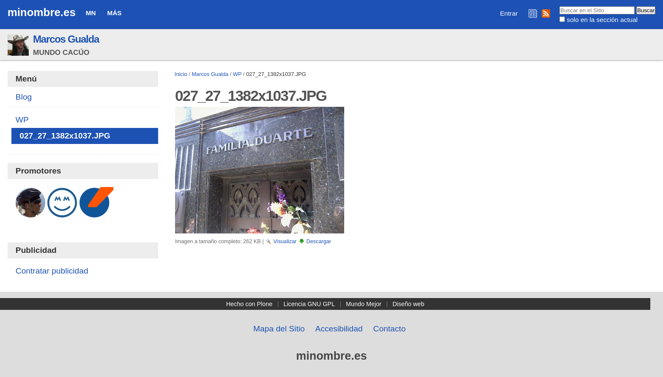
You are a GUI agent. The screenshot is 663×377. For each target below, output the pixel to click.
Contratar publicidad (52, 270)
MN (91, 12)
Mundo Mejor (363, 304)
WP (237, 74)
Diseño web (408, 304)
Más (114, 12)
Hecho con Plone (249, 304)
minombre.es (42, 12)
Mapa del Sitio (279, 328)
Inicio (181, 74)
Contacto (389, 328)
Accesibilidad (339, 328)
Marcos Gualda (66, 39)
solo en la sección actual (602, 19)
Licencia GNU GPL (309, 304)
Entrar (509, 13)
